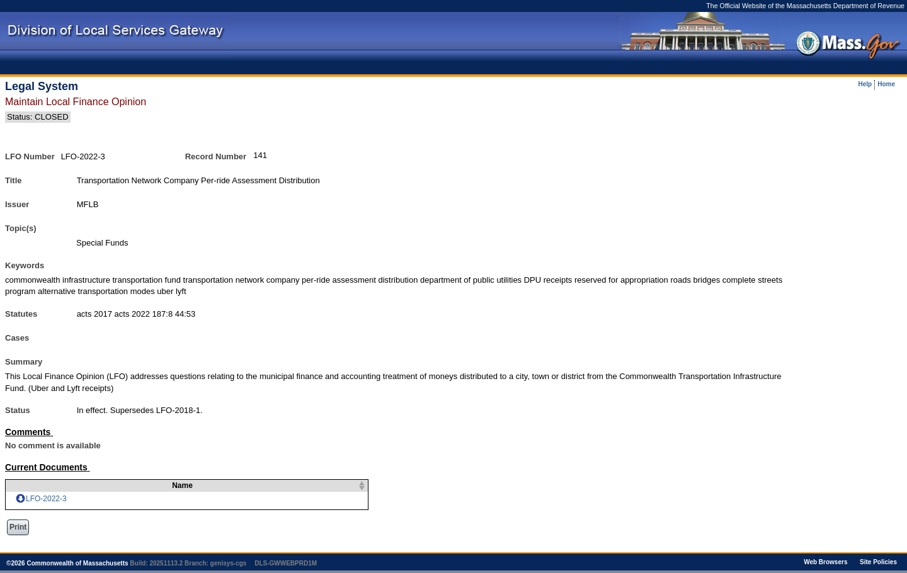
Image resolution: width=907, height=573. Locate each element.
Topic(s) (21, 228)
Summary (23, 361)
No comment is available (53, 445)
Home (886, 84)
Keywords (24, 265)
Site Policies (878, 562)
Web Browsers (825, 562)
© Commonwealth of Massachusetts (67, 563)
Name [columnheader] (174, 485)
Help (865, 84)
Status (17, 410)
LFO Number (30, 156)
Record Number (216, 156)
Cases (17, 338)
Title (13, 180)
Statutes (21, 314)
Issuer (17, 204)
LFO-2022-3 (46, 498)
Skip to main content (41, 5)
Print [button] (17, 527)
